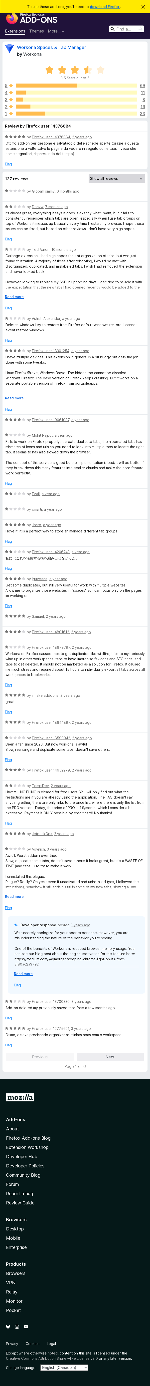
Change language (20, 1367)
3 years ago (57, 849)
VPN (10, 1282)
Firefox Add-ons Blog (28, 1138)
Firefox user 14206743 (51, 552)
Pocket (13, 1310)
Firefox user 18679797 (51, 647)
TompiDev (40, 786)
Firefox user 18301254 (50, 351)
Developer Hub (21, 1156)
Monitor (14, 1301)
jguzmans (39, 579)
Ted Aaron (40, 249)
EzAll (36, 494)
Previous (40, 1056)
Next (110, 1056)
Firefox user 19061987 (50, 420)
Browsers (15, 1273)
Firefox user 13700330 (51, 1001)
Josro (36, 525)
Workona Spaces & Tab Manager (51, 47)
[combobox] (126, 29)
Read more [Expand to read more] (14, 297)
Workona (32, 54)
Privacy (12, 1343)
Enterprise (16, 1247)
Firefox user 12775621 (50, 1028)
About (12, 1128)
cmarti (37, 509)
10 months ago (63, 249)
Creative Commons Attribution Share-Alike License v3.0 (52, 1358)
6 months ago (68, 191)
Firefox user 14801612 (50, 632)
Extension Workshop (27, 1147)
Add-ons (15, 1119)
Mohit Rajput (42, 435)
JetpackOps (42, 834)
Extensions (15, 31)
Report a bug (19, 1193)
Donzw (37, 207)
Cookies (32, 1343)
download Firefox (105, 7)
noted (53, 1353)
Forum (12, 1184)
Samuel (38, 616)
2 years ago (82, 137)
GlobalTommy (43, 191)
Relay (11, 1291)
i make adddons (45, 695)
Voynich (38, 849)
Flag (8, 164)
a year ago (71, 318)
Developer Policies (25, 1165)
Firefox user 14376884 (51, 137)
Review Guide (20, 1202)
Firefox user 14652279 (51, 770)
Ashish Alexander (46, 318)
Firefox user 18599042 (51, 738)
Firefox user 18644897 (51, 722)
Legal (51, 1343)
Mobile (13, 1238)
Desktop (15, 1228)
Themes (36, 31)
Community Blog (23, 1175)
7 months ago (56, 207)
